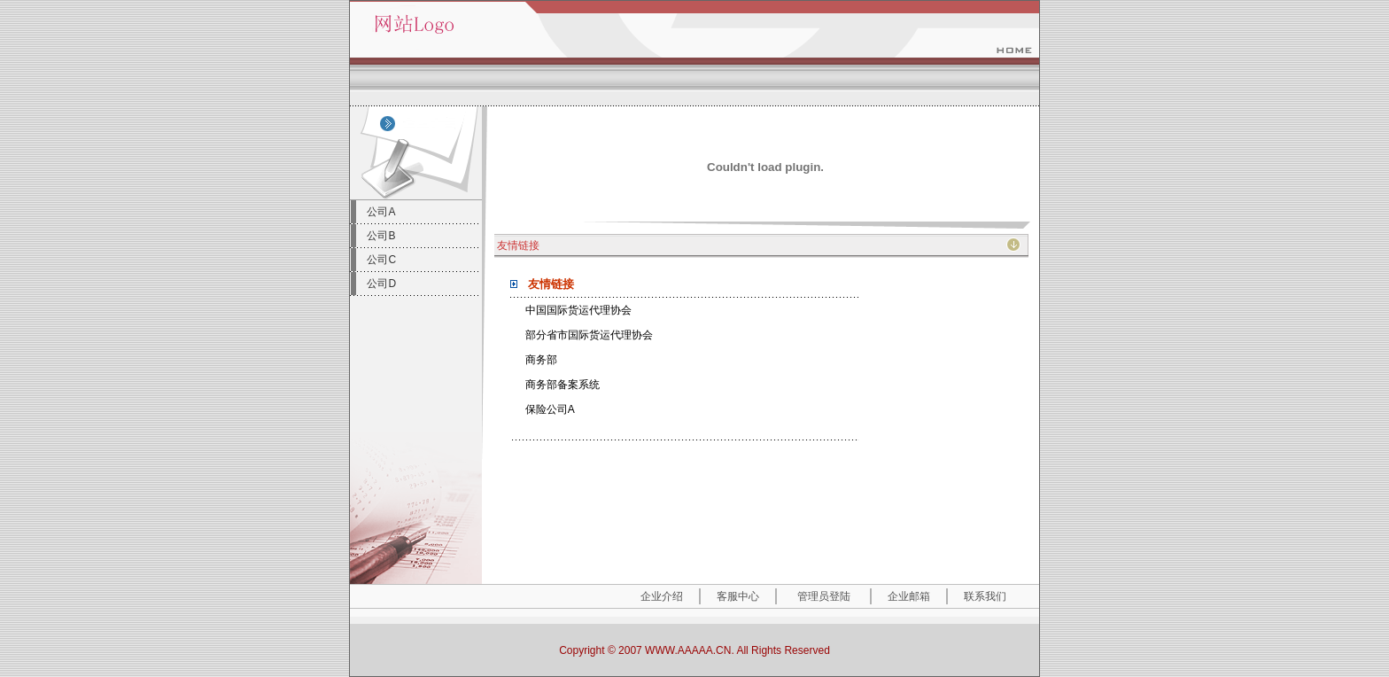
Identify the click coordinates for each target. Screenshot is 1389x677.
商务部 (541, 360)
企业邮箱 (909, 596)
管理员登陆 (823, 596)
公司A (381, 212)
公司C (381, 259)
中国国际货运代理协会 (578, 310)
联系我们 (985, 596)
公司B (381, 236)
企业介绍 (661, 596)
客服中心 (738, 596)
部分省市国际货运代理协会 (589, 335)
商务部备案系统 (562, 384)
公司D (381, 283)
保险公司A (550, 409)
